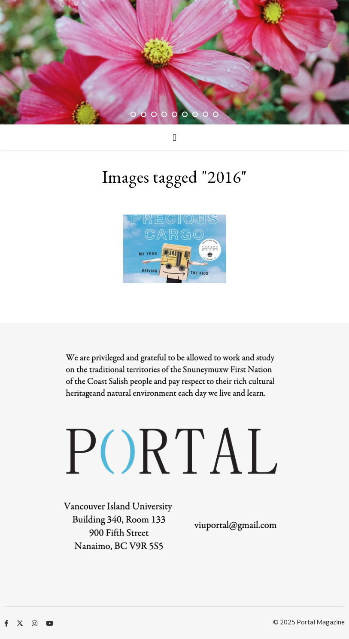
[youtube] (49, 623)
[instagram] (35, 623)
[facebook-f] (6, 623)
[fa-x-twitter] (20, 623)
